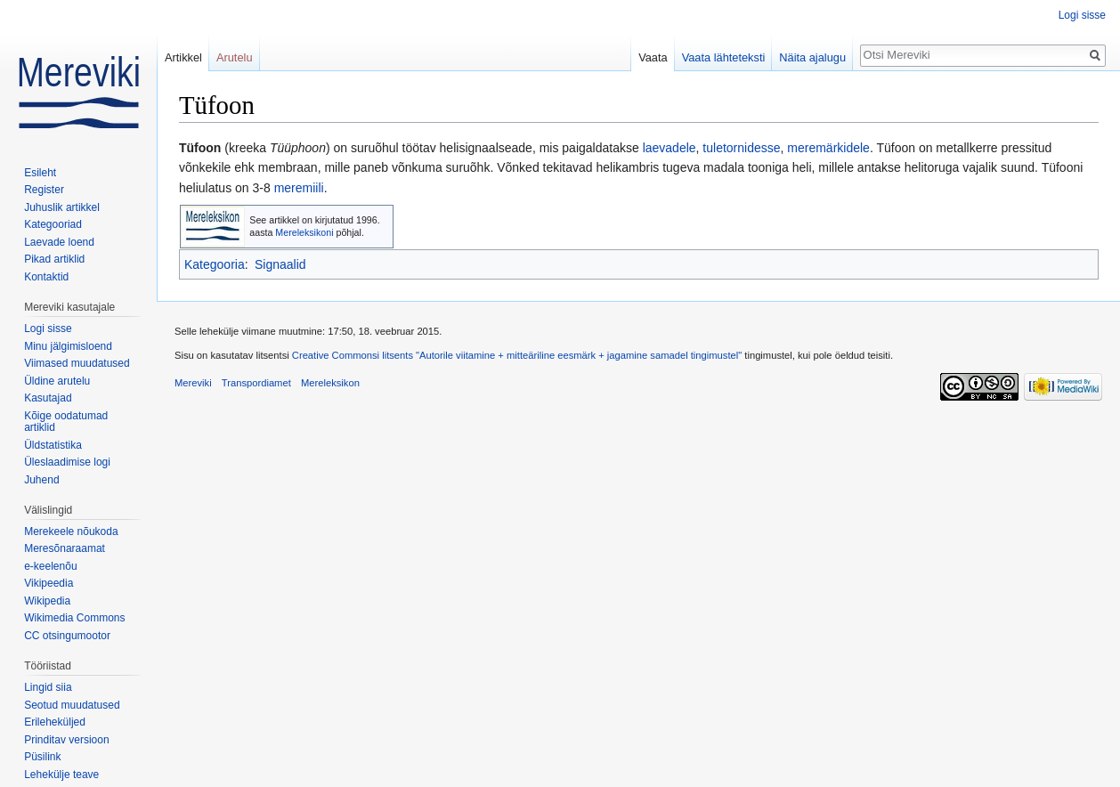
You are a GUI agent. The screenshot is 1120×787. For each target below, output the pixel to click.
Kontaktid (46, 277)
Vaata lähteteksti (724, 57)
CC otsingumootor (67, 635)
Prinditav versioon (66, 740)
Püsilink (42, 756)
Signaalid (280, 264)
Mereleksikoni (304, 232)
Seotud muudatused (71, 705)
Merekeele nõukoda (71, 531)
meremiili (299, 188)
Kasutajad (47, 398)
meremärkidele (828, 148)
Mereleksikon (330, 382)
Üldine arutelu (57, 381)
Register (44, 189)
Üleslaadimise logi (67, 462)
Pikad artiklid (54, 259)
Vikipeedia (48, 583)
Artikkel (183, 57)
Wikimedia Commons (74, 618)
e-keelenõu (50, 566)
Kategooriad (53, 224)
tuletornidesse (741, 148)
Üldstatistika (53, 445)
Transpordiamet (256, 382)
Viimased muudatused (77, 363)
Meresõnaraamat (64, 548)
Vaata (653, 57)
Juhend (41, 480)
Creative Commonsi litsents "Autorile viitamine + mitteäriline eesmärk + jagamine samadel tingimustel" (517, 355)
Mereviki (193, 382)
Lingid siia (47, 687)
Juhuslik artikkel (62, 207)
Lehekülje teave (61, 774)
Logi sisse (1082, 15)
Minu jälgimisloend (68, 346)
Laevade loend (59, 242)
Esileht (40, 172)
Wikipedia (47, 601)
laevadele (669, 148)
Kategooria (214, 264)
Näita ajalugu (812, 57)
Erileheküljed (54, 722)
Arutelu (234, 57)
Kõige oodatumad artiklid (66, 422)
